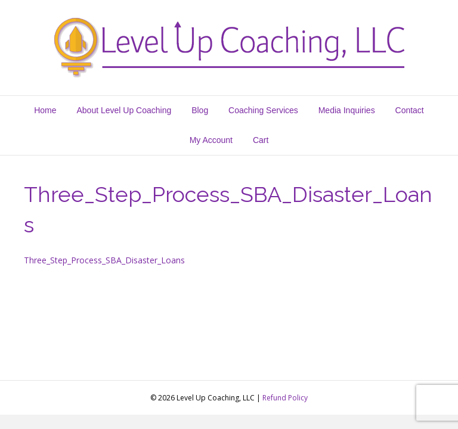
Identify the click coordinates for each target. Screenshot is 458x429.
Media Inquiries (346, 110)
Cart (260, 140)
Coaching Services (263, 110)
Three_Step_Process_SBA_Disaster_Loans (104, 260)
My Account (211, 140)
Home (45, 110)
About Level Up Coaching (123, 110)
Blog (199, 110)
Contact (409, 110)
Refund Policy (285, 398)
